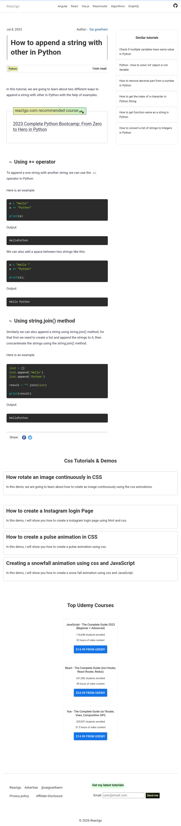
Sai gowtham (98, 29)
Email (97, 795)
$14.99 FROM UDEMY (90, 649)
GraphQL (133, 6)
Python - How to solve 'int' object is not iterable (143, 67)
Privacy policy (19, 796)
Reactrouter (100, 6)
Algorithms (118, 6)
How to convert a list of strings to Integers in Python (145, 130)
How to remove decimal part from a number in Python (146, 83)
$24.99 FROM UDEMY (90, 693)
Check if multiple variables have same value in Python (146, 52)
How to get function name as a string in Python (144, 115)
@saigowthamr (52, 787)
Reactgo (13, 6)
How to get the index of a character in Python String (142, 99)
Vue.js (85, 6)
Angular (62, 6)
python (13, 68)
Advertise (31, 787)
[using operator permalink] (11, 162)
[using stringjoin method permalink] (11, 321)
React (74, 6)
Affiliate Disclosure (49, 796)
